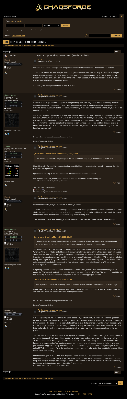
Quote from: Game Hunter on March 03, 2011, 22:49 (56, 154)
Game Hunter (10, 95)
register (19, 21)
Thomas (7, 146)
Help (12, 42)
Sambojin (8, 310)
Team (27, 42)
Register (42, 42)
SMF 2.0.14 (53, 391)
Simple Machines (72, 391)
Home (6, 42)
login (12, 21)
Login (33, 42)
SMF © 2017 (62, 391)
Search (19, 42)
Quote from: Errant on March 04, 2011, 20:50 (53, 237)
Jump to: (94, 383)
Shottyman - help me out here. (48, 60)
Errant (7, 60)
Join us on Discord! (18, 35)
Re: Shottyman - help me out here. (50, 95)
